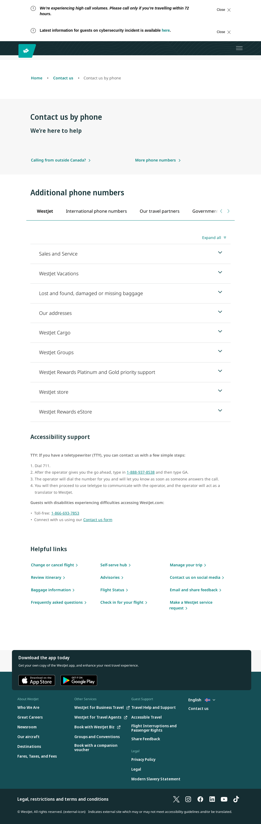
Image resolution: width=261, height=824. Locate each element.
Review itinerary (46, 577)
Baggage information (51, 589)
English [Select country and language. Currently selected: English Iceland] (201, 699)
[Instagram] (188, 799)
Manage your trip (186, 564)
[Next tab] (228, 211)
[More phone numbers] (158, 160)
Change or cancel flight (52, 564)
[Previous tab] (221, 211)
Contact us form (97, 519)
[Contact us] (198, 708)
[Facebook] (200, 799)
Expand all (211, 237)
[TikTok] (236, 799)
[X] (176, 799)
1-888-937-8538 (141, 472)
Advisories (110, 577)
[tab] (44, 211)
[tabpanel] (130, 327)
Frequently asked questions (57, 602)
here (166, 30)
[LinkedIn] (212, 799)
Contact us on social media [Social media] (195, 577)
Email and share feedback (194, 589)
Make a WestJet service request (190, 605)
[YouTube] (224, 799)
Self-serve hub (113, 564)
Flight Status (112, 589)
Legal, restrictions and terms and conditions (63, 799)
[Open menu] (239, 48)
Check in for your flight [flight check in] (122, 602)
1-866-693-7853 (65, 513)
